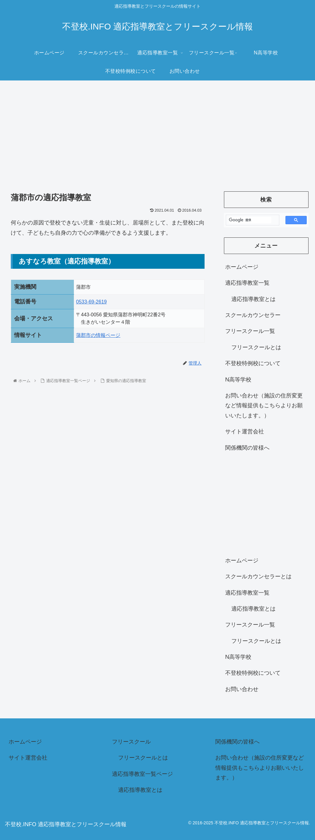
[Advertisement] (157, 131)
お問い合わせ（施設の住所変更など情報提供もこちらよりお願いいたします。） (264, 406)
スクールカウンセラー (253, 315)
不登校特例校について (253, 363)
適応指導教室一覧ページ (142, 774)
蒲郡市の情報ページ (98, 335)
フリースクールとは (256, 347)
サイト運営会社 (244, 431)
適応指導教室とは (253, 299)
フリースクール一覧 (250, 331)
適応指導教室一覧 (247, 283)
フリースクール (131, 742)
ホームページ (241, 267)
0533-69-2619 (91, 301)
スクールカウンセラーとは (258, 576)
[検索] (250, 220)
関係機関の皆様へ (247, 448)
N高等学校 (238, 380)
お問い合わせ (241, 689)
